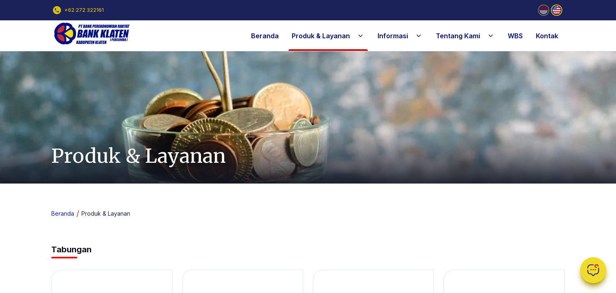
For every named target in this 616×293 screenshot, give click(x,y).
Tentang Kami (465, 36)
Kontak (547, 36)
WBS (515, 36)
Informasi (400, 36)
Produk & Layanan (328, 36)
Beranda (265, 36)
